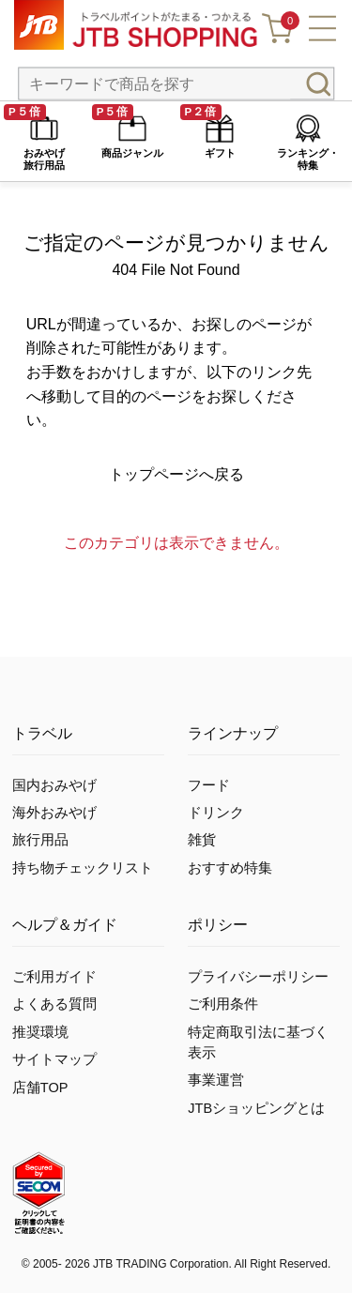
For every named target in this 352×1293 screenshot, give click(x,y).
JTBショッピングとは (256, 1108)
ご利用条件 (223, 1004)
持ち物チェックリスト (82, 867)
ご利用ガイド (54, 976)
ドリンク (216, 812)
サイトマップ (54, 1059)
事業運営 (216, 1080)
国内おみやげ (54, 785)
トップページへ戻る (176, 474)
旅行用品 (40, 839)
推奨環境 (40, 1032)
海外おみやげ (54, 812)
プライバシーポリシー (258, 976)
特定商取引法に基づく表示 (258, 1042)
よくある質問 (54, 1004)
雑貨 (202, 839)
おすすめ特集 (230, 867)
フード (209, 785)
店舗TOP (40, 1087)
